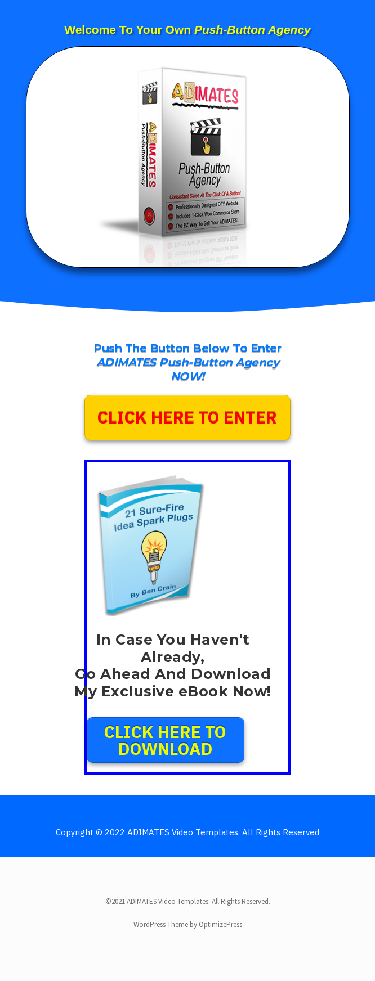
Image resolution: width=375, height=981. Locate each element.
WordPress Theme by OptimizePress (187, 924)
